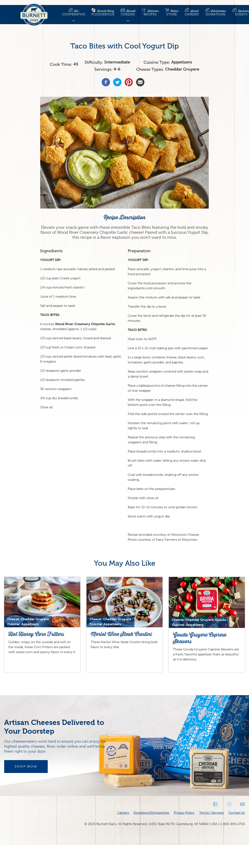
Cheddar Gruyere (182, 69)
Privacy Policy (184, 813)
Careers (192, 12)
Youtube (242, 804)
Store (171, 12)
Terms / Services (211, 813)
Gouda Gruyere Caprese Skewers (199, 638)
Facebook (215, 804)
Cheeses (128, 12)
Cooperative (73, 12)
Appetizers (181, 62)
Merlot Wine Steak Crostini (121, 634)
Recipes (150, 12)
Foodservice (102, 12)
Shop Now (26, 766)
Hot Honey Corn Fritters (36, 634)
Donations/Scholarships (151, 813)
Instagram (228, 804)
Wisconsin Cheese (185, 535)
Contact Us (236, 813)
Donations (215, 12)
